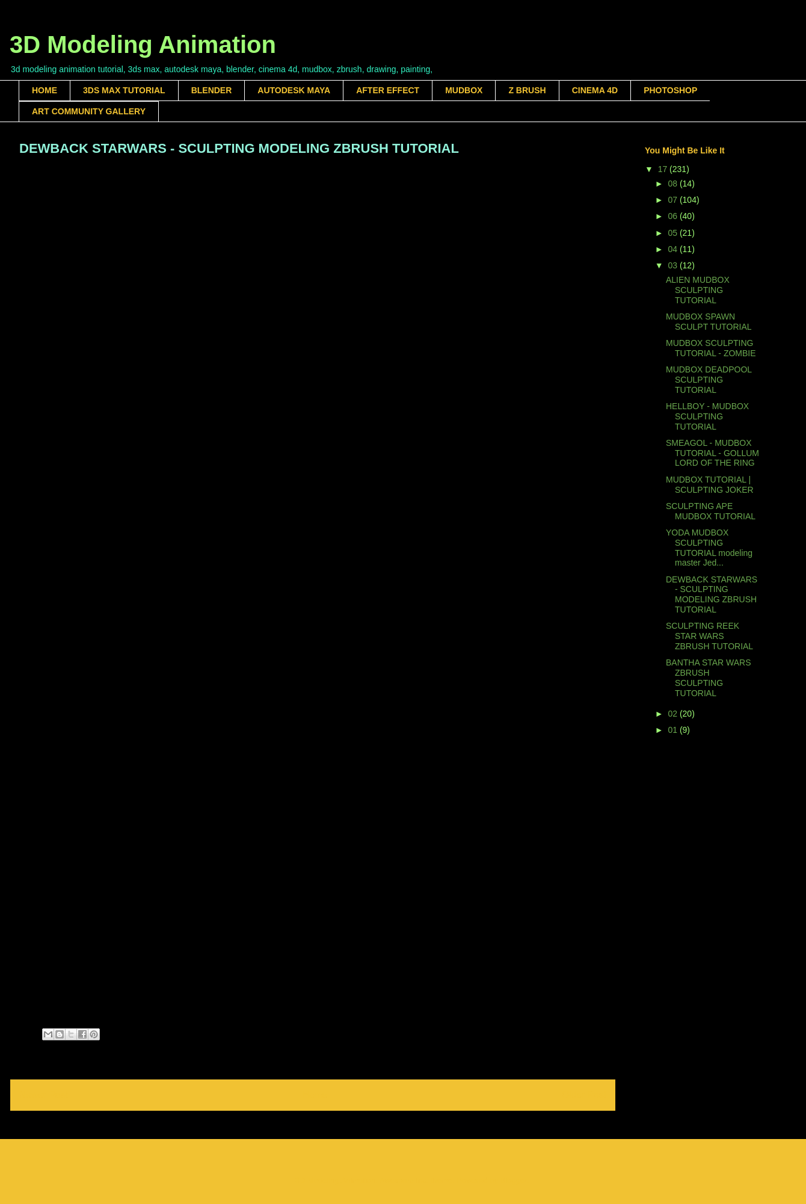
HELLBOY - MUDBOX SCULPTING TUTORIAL (707, 416)
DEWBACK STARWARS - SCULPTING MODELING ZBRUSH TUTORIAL (711, 594)
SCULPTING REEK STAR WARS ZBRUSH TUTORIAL (709, 636)
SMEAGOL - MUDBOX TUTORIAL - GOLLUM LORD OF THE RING (712, 453)
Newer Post (43, 1095)
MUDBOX (463, 90)
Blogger (513, 1180)
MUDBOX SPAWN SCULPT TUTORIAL (709, 322)
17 (663, 169)
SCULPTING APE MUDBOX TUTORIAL (710, 511)
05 (673, 233)
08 (673, 183)
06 (673, 216)
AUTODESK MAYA (293, 90)
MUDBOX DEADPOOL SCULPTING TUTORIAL (709, 380)
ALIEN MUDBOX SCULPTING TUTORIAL (698, 290)
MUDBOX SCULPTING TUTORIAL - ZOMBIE (711, 348)
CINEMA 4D (595, 90)
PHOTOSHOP (670, 90)
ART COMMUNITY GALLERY (89, 111)
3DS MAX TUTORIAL (124, 90)
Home (315, 1095)
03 (673, 265)
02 (673, 713)
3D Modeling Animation (143, 44)
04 (673, 249)
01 (673, 730)
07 (673, 200)
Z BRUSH (527, 90)
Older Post (584, 1095)
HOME (44, 90)
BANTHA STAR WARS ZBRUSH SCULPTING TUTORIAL (708, 677)
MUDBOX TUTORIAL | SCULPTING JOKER (710, 485)
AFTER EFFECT (387, 90)
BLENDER (211, 90)
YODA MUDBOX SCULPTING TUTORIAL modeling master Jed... (709, 547)
